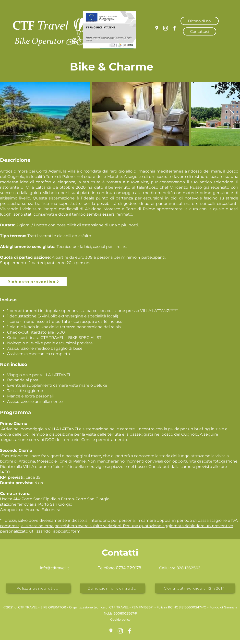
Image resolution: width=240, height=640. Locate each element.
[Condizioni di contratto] (112, 588)
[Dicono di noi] (199, 21)
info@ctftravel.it (54, 567)
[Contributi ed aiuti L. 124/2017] (195, 588)
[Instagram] (165, 28)
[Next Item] (231, 114)
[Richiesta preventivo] (33, 282)
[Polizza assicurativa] (38, 588)
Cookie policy (120, 619)
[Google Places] (157, 28)
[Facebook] (174, 28)
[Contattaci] (199, 31)
